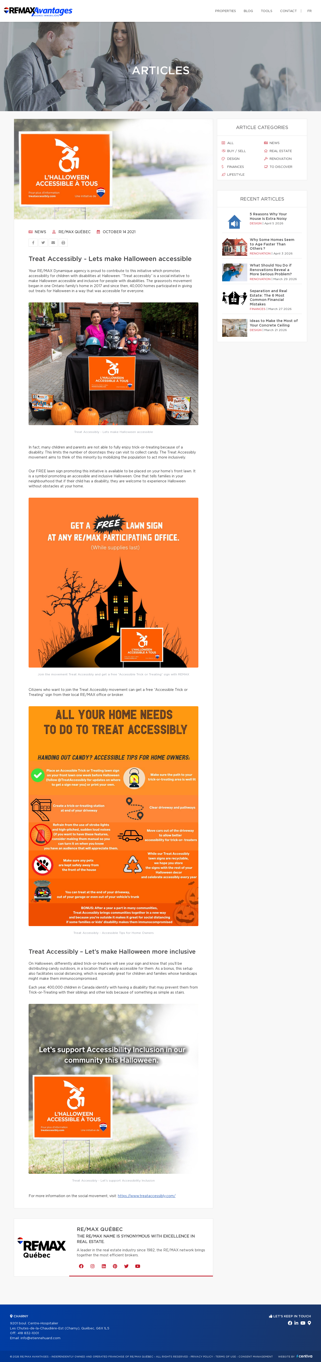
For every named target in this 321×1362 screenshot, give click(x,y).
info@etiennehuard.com (40, 1338)
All (228, 143)
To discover (278, 167)
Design (230, 159)
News (37, 232)
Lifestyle (233, 174)
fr (309, 11)
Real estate (278, 151)
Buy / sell (234, 151)
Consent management (255, 1356)
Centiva (304, 1356)
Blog (248, 11)
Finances (233, 167)
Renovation (278, 159)
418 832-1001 (28, 1333)
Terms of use (225, 1356)
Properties (225, 11)
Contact (288, 11)
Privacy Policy (202, 1356)
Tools (266, 11)
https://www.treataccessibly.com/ (147, 1196)
